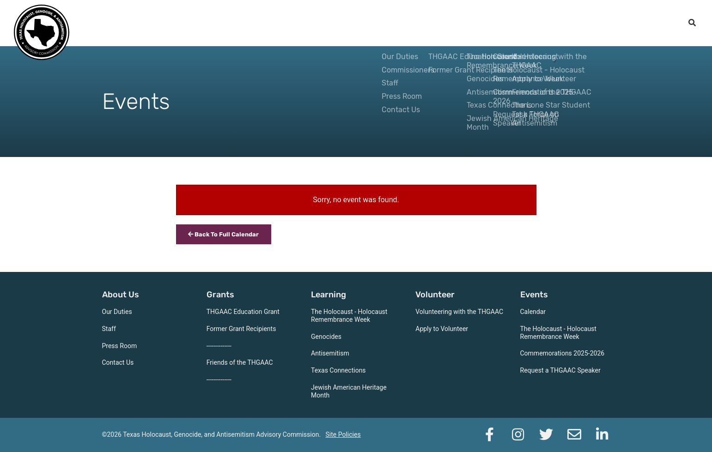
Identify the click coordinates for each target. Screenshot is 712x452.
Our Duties (117, 311)
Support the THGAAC (631, 23)
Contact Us (118, 362)
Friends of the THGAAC (240, 362)
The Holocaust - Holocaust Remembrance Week (349, 315)
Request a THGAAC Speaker (560, 370)
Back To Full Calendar (223, 234)
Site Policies (343, 434)
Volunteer (509, 23)
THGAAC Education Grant (243, 311)
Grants (410, 23)
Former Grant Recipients (241, 328)
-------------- (219, 346)
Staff (109, 328)
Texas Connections (338, 370)
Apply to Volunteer (441, 328)
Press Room (119, 346)
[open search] (692, 23)
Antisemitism (330, 353)
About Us (363, 23)
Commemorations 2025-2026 (562, 353)
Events (559, 23)
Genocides (326, 336)
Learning (456, 23)
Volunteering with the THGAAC (459, 311)
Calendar (533, 311)
